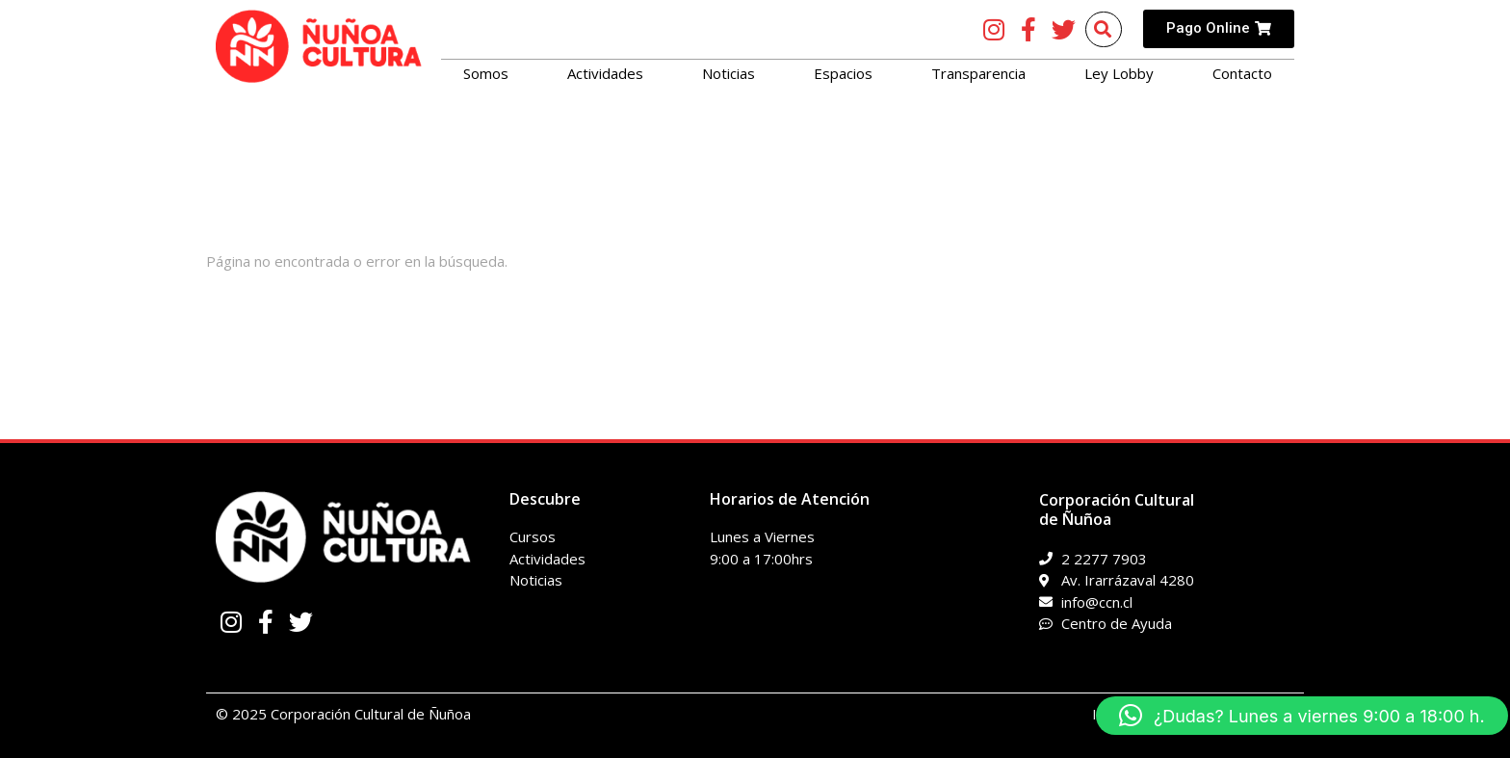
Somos (485, 73)
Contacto (1242, 73)
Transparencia (978, 73)
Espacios (843, 73)
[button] (1302, 715)
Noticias (728, 73)
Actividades (605, 73)
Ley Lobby (1119, 73)
